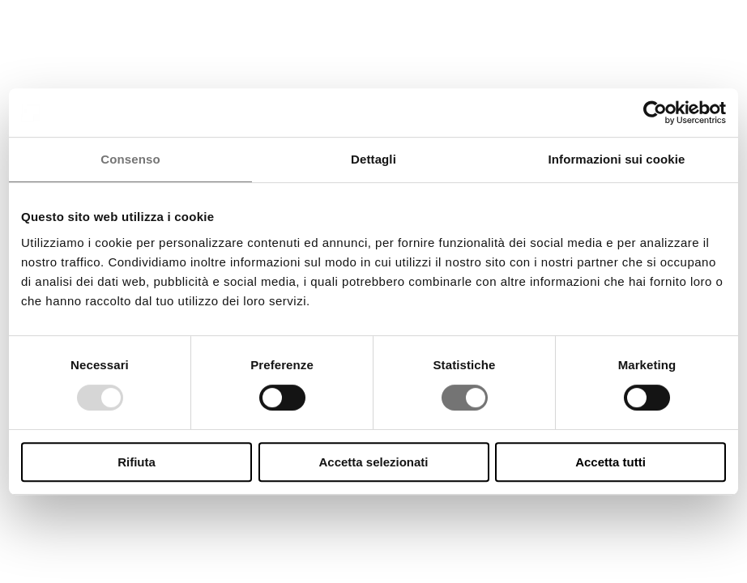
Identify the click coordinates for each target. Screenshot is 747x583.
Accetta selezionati (373, 462)
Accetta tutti (610, 462)
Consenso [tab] (130, 159)
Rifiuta (136, 462)
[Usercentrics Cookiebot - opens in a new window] (655, 112)
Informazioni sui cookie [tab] (617, 159)
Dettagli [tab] (373, 159)
